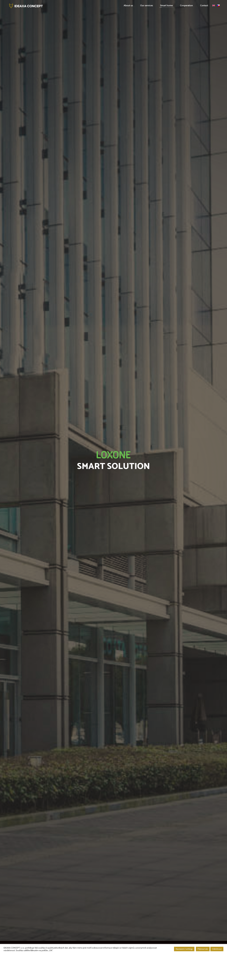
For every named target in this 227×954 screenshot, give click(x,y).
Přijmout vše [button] (203, 949)
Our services (146, 5)
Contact (204, 5)
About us (128, 5)
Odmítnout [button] (217, 949)
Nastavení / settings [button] (184, 949)
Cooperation (186, 5)
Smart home (166, 5)
